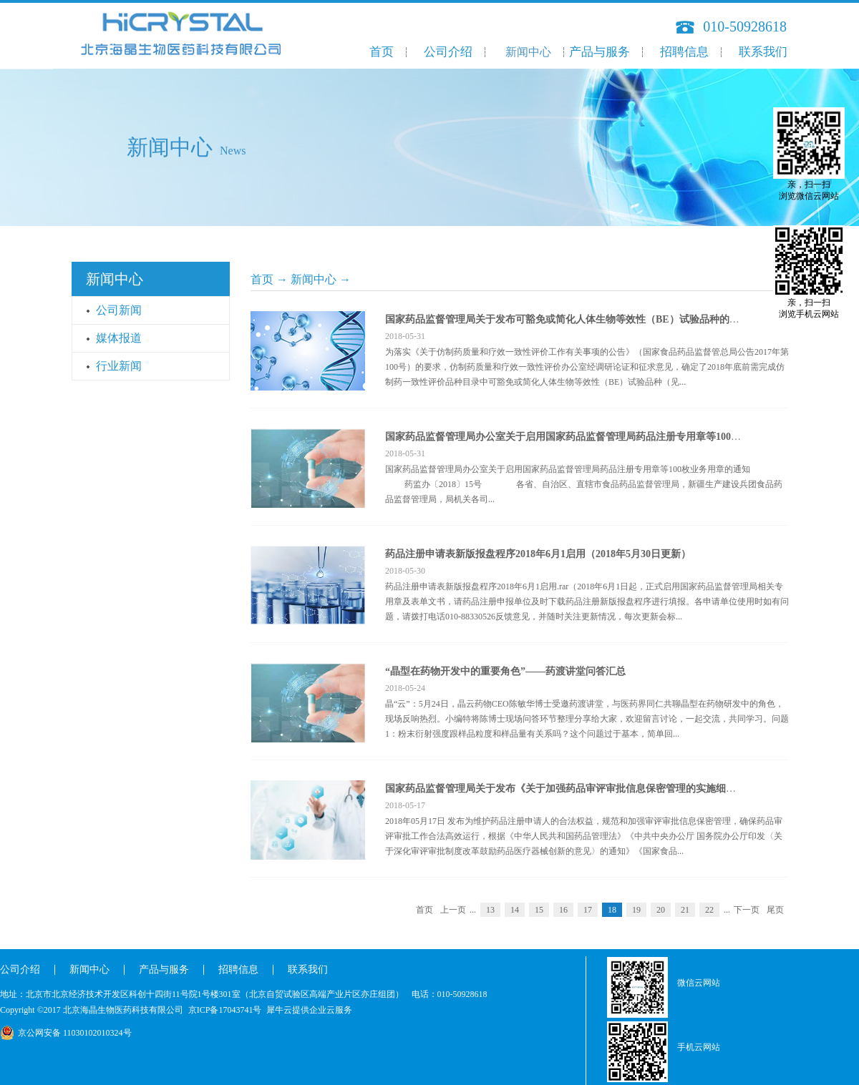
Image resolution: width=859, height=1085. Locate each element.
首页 (381, 52)
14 (514, 910)
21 (685, 910)
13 (490, 910)
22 (709, 910)
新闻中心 (313, 279)
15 (539, 910)
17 (587, 910)
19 (636, 910)
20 (660, 910)
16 (563, 910)
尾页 (775, 910)
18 (612, 910)
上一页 (453, 910)
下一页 (746, 910)
